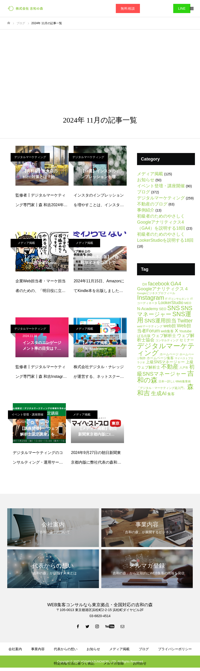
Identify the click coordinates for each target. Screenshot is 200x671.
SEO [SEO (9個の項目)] (162, 309)
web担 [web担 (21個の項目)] (169, 325)
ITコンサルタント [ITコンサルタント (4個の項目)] (179, 298)
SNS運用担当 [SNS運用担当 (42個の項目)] (160, 321)
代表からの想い (65, 649)
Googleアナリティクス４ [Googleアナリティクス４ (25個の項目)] (163, 288)
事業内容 (38, 649)
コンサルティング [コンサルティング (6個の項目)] (167, 340)
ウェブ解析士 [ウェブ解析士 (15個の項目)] (164, 335)
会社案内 (15, 649)
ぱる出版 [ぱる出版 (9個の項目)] (144, 336)
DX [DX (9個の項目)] (144, 284)
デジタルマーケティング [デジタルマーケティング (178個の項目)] (166, 349)
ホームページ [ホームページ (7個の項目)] (169, 354)
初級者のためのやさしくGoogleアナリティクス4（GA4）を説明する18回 (161, 222)
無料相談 (128, 8)
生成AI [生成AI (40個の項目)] (158, 393)
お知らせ (145, 179)
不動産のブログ (152, 204)
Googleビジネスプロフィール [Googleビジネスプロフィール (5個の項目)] (156, 293)
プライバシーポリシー (175, 649)
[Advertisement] (100, 66)
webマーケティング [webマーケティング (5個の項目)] (149, 326)
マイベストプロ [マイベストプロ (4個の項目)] (184, 358)
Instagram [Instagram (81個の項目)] (150, 297)
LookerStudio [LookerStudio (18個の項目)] (170, 302)
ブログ (143, 192)
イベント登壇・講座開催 (27, 414)
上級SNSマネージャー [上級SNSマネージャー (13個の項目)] (165, 362)
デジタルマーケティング (30, 157)
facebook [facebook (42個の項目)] (159, 284)
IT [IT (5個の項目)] (166, 298)
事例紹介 (145, 210)
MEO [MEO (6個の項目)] (187, 303)
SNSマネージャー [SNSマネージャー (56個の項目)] (164, 311)
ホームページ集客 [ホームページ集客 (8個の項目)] (160, 358)
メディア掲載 (26, 243)
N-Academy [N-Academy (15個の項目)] (147, 308)
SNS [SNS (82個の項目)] (173, 308)
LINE (182, 8)
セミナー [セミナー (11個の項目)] (186, 340)
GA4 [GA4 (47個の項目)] (175, 284)
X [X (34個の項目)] (176, 330)
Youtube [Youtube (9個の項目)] (185, 331)
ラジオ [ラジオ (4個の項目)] (141, 362)
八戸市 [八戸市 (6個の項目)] (183, 367)
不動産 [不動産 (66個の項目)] (170, 366)
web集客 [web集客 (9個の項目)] (167, 331)
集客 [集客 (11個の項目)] (171, 394)
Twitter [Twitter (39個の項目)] (185, 321)
